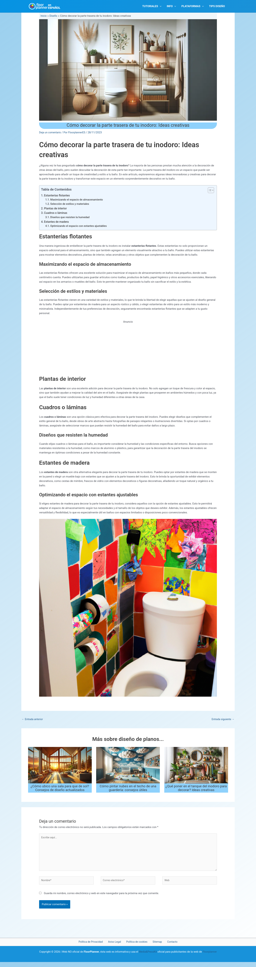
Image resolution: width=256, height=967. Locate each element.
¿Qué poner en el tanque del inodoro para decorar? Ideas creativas (196, 790)
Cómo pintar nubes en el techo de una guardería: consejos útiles (128, 790)
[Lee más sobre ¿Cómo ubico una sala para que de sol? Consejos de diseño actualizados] (60, 767)
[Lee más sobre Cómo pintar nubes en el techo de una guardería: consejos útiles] (128, 767)
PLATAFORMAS (192, 6)
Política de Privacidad (94, 946)
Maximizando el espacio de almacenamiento (78, 200)
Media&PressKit (147, 956)
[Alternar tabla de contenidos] (209, 190)
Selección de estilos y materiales (70, 205)
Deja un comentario (50, 132)
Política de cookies (137, 946)
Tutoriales (151, 6)
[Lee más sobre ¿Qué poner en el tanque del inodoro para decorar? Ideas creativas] (196, 767)
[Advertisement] (128, 351)
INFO (171, 6)
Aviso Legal (117, 946)
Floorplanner (210, 956)
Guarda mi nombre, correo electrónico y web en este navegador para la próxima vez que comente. (101, 897)
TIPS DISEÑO (217, 6)
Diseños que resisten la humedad (71, 218)
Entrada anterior (33, 721)
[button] (159, 6)
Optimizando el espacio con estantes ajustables (80, 228)
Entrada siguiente (222, 721)
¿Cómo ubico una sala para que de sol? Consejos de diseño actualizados (60, 790)
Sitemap (156, 946)
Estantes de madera (57, 223)
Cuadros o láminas (56, 214)
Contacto (169, 946)
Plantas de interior (56, 209)
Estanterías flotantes (57, 195)
